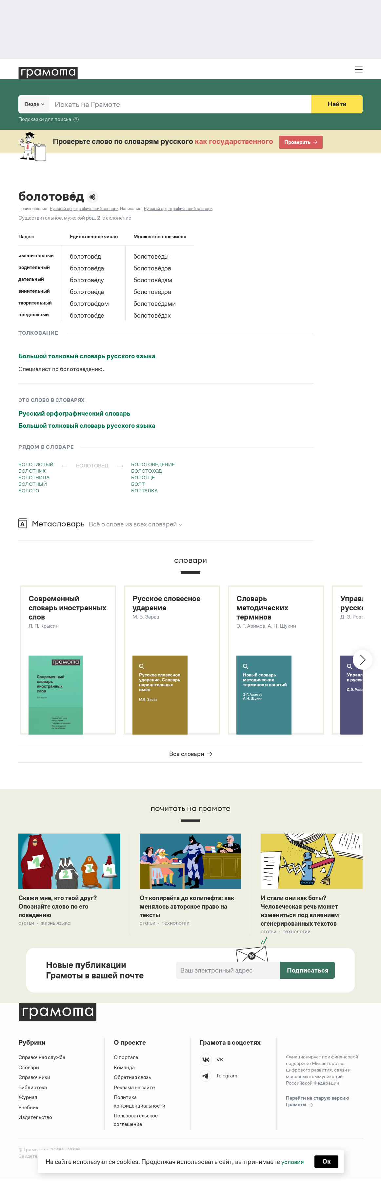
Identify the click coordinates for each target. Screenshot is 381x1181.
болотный (32, 484)
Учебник (28, 1109)
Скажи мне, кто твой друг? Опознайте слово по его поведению (59, 907)
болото (28, 490)
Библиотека (32, 1089)
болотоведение (153, 464)
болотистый (35, 464)
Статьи (26, 924)
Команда (124, 1069)
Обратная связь (132, 1079)
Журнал (27, 1099)
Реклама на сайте (134, 1089)
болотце (143, 477)
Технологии (176, 924)
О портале (126, 1059)
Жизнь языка (55, 924)
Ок (327, 1161)
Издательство (35, 1119)
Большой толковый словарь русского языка (86, 356)
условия (292, 1161)
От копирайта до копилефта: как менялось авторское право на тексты (190, 907)
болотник (32, 471)
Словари (28, 1069)
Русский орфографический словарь (74, 413)
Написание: (131, 208)
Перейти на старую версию (317, 1103)
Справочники (34, 1079)
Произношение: (33, 208)
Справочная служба (41, 1059)
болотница (34, 477)
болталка (144, 490)
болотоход (146, 471)
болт (138, 484)
